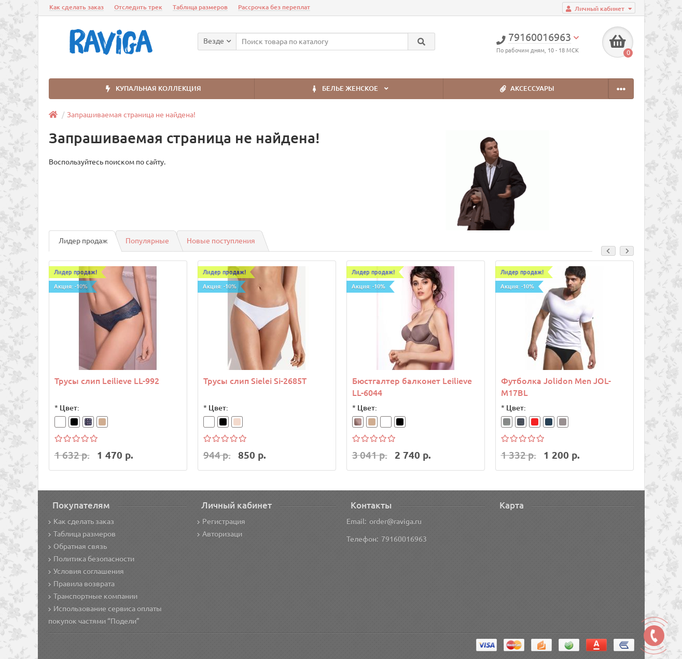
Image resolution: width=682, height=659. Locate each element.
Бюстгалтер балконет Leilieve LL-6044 (412, 386)
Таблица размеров (200, 7)
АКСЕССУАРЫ (525, 89)
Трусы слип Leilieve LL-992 (106, 381)
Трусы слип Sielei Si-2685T (255, 381)
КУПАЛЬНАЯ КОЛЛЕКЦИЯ (151, 89)
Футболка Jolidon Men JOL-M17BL (556, 386)
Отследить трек (138, 7)
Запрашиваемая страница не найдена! (131, 115)
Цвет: (69, 408)
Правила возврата (81, 584)
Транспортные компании (92, 596)
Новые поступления (221, 241)
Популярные (147, 241)
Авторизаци (219, 534)
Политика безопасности (91, 559)
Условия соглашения (86, 571)
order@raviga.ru (395, 521)
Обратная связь (77, 546)
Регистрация (221, 521)
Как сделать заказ (76, 7)
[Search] (421, 41)
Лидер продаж (83, 241)
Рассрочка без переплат (274, 7)
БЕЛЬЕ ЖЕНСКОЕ (349, 89)
